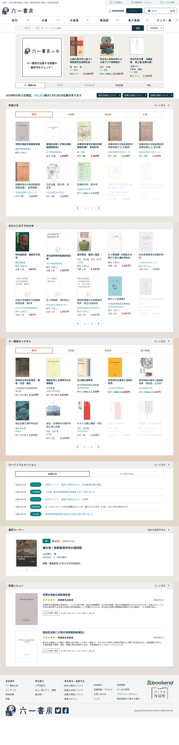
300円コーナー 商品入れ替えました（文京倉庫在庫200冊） (73, 484)
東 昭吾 (81, 152)
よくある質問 (169, 2)
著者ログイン (70, 698)
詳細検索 (154, 28)
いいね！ (50, 613)
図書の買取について (159, 95)
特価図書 (10, 694)
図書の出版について (133, 95)
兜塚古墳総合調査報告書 (27, 144)
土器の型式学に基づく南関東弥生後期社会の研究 (81, 62)
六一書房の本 (12, 685)
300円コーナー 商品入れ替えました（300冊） (67, 499)
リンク (97, 698)
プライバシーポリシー (127, 694)
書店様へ (39, 694)
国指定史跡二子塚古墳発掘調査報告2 (58, 145)
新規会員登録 (118, 10)
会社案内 (98, 684)
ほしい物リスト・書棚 (45, 690)
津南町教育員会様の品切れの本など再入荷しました (69, 514)
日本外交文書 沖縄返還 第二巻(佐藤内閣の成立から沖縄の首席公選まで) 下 (142, 63)
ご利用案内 (118, 2)
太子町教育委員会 (54, 152)
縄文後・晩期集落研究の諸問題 (62, 548)
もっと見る (160, 105)
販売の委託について (107, 95)
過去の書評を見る (157, 529)
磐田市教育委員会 (23, 148)
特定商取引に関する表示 (128, 698)
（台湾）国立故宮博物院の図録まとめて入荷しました (70, 491)
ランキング (11, 690)
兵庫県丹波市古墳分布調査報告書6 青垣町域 (89, 145)
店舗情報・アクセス (142, 2)
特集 (8, 698)
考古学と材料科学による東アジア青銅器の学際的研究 (111, 62)
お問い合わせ (100, 694)
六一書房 (74, 69)
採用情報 (121, 684)
